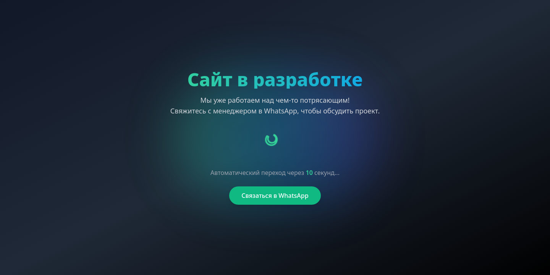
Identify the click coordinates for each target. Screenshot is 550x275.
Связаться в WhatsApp (274, 195)
